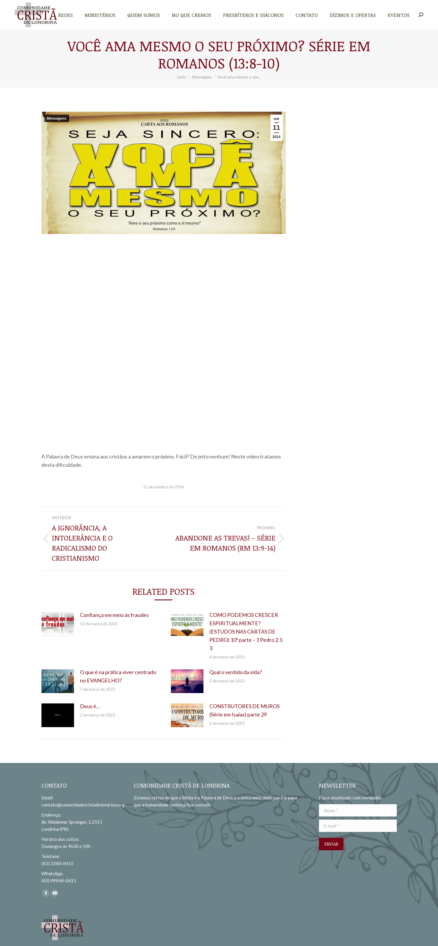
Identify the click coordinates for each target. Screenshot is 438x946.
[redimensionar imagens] (57, 624)
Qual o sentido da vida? (235, 672)
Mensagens (56, 118)
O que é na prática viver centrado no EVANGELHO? (118, 676)
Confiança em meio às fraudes (114, 615)
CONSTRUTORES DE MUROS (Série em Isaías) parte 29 (244, 710)
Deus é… (90, 706)
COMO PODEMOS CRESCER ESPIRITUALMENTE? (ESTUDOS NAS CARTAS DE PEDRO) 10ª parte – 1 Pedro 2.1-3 (246, 631)
